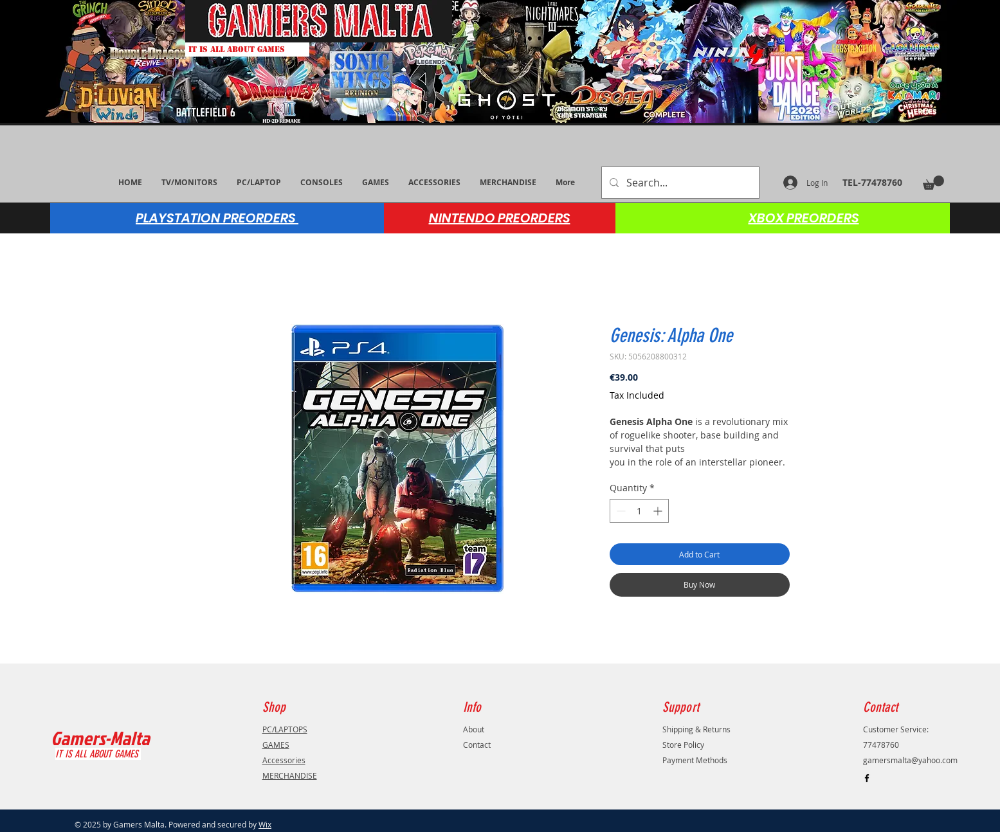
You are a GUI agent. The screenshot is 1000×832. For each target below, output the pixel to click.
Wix (265, 824)
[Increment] (659, 511)
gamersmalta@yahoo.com (910, 760)
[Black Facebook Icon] (867, 778)
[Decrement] (620, 511)
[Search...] (679, 182)
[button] (933, 183)
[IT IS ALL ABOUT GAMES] (247, 49)
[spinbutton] (639, 511)
